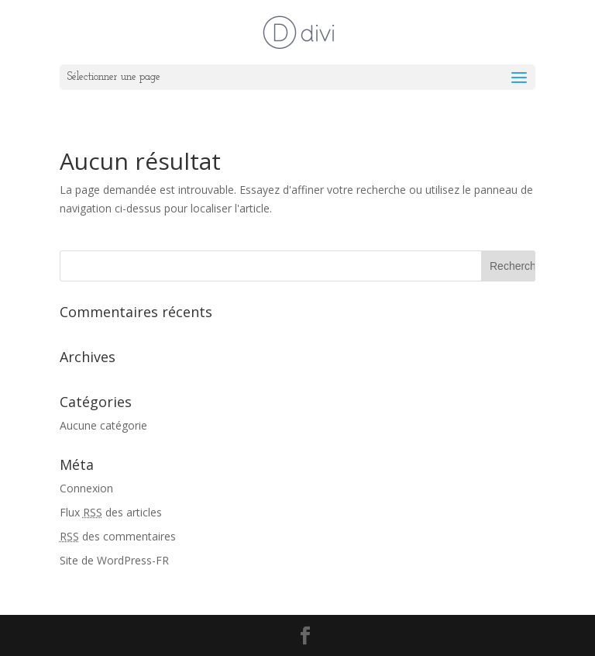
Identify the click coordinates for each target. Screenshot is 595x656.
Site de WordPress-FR (114, 560)
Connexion (86, 488)
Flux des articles (111, 512)
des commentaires (118, 536)
